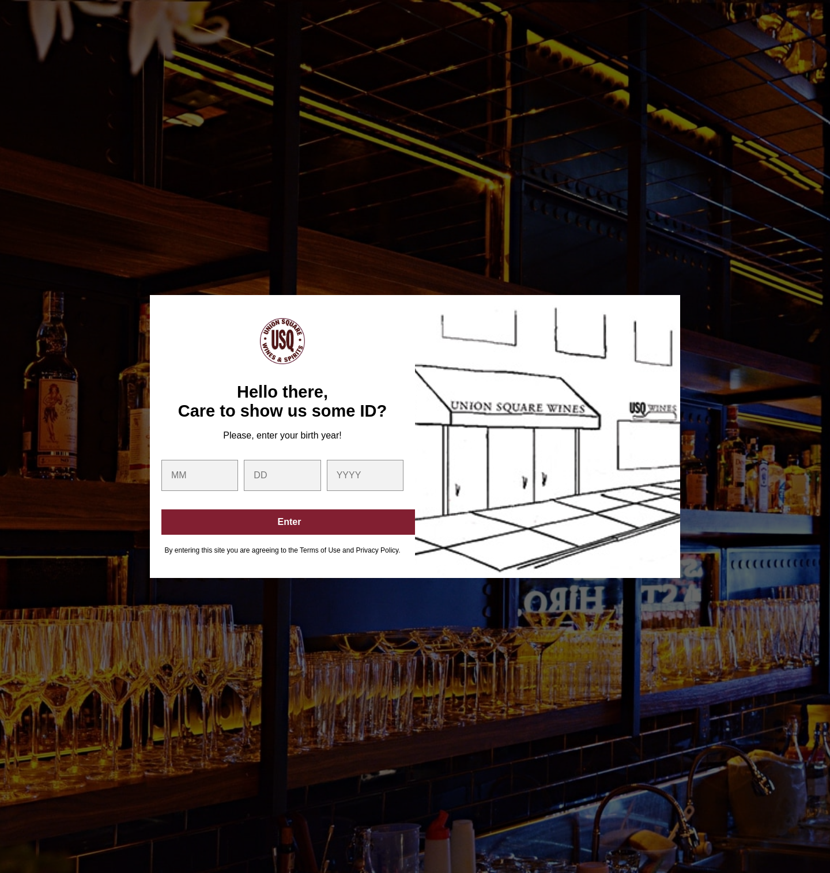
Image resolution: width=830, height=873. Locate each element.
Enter (289, 522)
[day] (282, 475)
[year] (365, 475)
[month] (199, 475)
